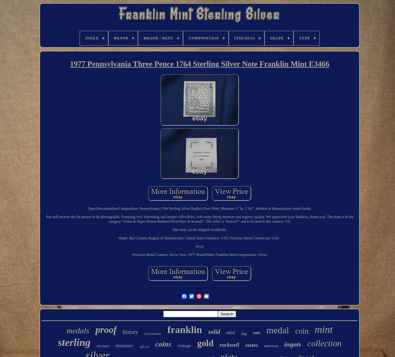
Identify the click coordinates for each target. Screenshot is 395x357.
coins (163, 344)
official (144, 346)
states (251, 345)
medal (277, 330)
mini (231, 332)
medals (78, 330)
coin (302, 331)
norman (103, 345)
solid (214, 331)
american (271, 346)
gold (205, 343)
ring (244, 333)
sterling (74, 342)
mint (324, 329)
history (130, 332)
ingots (292, 344)
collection (324, 343)
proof (106, 329)
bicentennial (152, 333)
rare (256, 333)
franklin (185, 329)
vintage (184, 345)
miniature (124, 345)
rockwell (229, 345)
